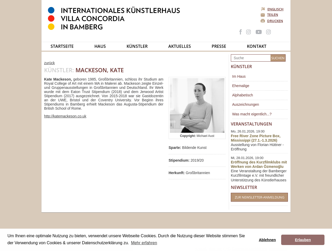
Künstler (137, 46)
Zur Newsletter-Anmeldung (259, 197)
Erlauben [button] (303, 240)
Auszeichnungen (245, 104)
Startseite (62, 46)
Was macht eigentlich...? (252, 114)
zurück (49, 63)
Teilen (272, 14)
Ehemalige (240, 86)
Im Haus (239, 76)
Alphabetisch (242, 95)
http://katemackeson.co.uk (65, 116)
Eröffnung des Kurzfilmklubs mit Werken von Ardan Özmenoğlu (259, 164)
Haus (100, 46)
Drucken (275, 20)
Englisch (272, 9)
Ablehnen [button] (267, 240)
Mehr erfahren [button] (144, 243)
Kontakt (256, 46)
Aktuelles (179, 46)
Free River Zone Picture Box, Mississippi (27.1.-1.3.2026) (255, 138)
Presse (219, 46)
